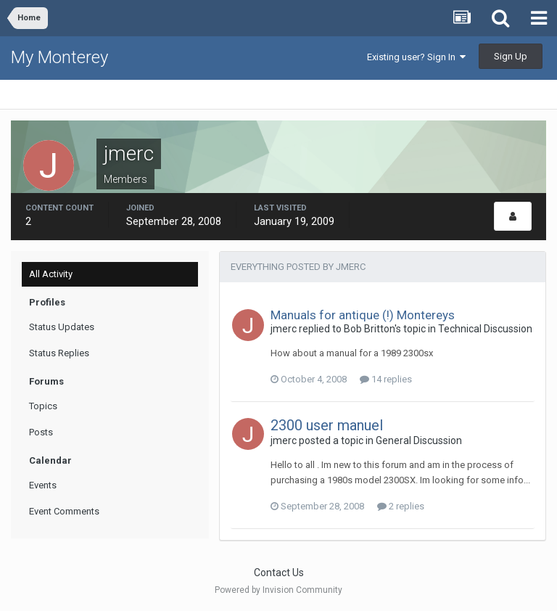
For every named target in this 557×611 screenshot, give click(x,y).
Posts (41, 432)
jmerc (284, 329)
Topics (43, 406)
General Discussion (419, 440)
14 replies (386, 379)
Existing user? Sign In (416, 57)
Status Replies (59, 353)
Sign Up (510, 56)
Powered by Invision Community (278, 590)
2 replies (400, 506)
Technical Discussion (485, 329)
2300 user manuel (327, 425)
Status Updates (61, 326)
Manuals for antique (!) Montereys (363, 315)
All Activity (51, 273)
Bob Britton (369, 329)
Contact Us (279, 572)
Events (43, 485)
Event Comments (64, 511)
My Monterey (59, 57)
